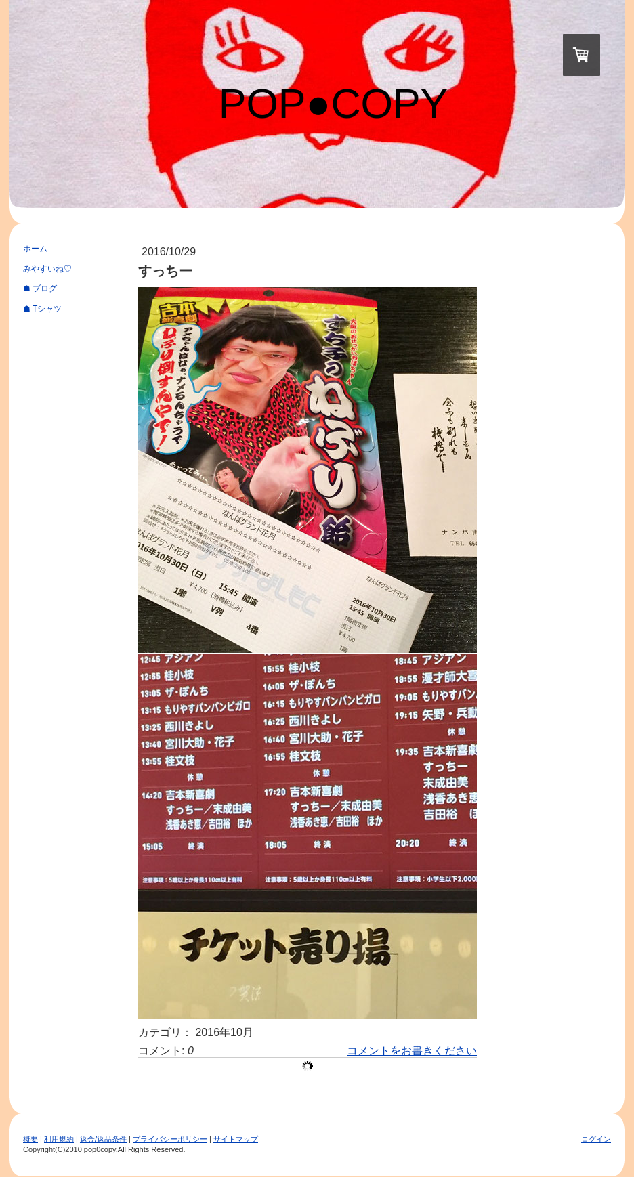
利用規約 (59, 1139)
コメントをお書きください (412, 1050)
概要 (30, 1139)
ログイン (596, 1139)
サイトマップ (235, 1139)
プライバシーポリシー (170, 1139)
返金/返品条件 (103, 1139)
